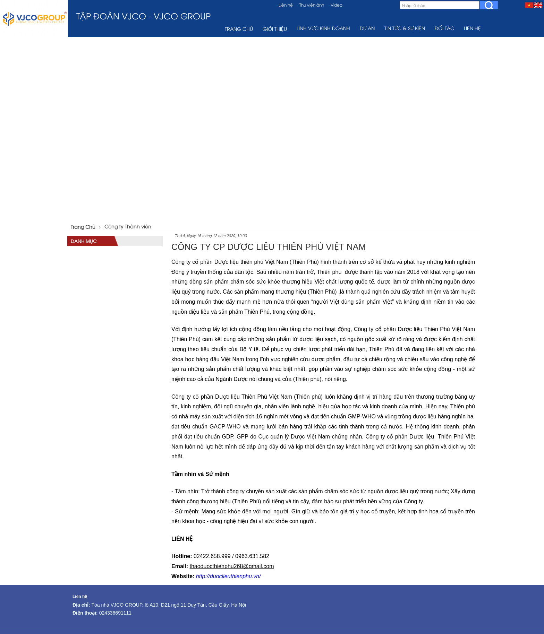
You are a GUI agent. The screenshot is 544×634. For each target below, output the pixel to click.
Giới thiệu (275, 28)
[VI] (529, 5)
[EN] (538, 5)
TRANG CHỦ (239, 28)
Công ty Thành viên (127, 226)
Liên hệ (286, 5)
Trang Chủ (83, 226)
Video (336, 5)
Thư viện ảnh (311, 5)
